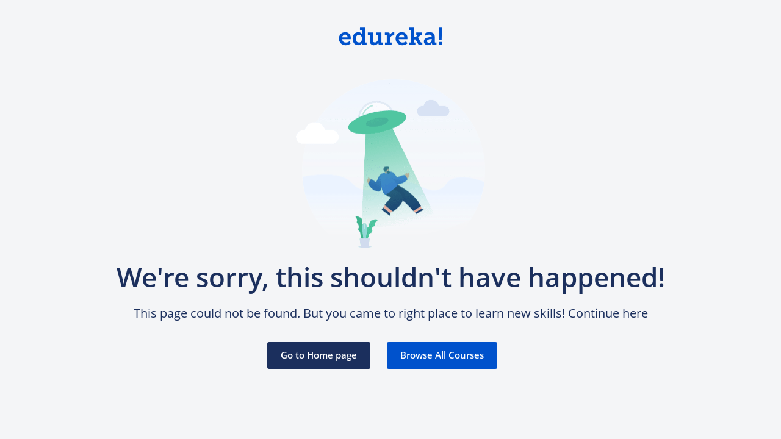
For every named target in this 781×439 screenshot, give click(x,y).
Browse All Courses (442, 355)
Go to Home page (319, 355)
